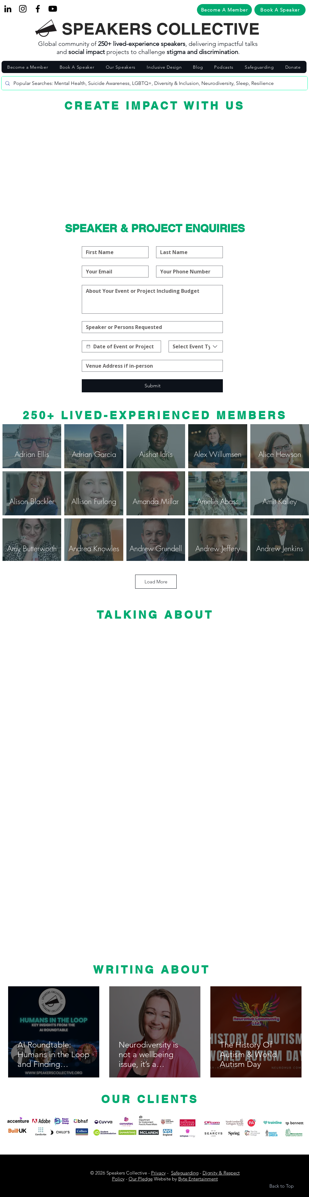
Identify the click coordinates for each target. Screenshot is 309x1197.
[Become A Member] (224, 10)
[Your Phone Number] (187, 271)
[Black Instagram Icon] (23, 9)
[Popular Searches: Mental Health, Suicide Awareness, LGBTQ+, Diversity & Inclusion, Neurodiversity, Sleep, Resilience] (153, 83)
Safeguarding (185, 1173)
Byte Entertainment (198, 1179)
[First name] (113, 252)
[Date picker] (88, 346)
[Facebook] (38, 9)
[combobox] (196, 346)
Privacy (158, 1173)
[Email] (113, 271)
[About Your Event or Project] (152, 299)
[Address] (150, 365)
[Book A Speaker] (280, 10)
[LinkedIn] (8, 9)
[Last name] (187, 252)
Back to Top (281, 1186)
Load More (156, 582)
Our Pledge (141, 1179)
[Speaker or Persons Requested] (150, 327)
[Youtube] (53, 9)
